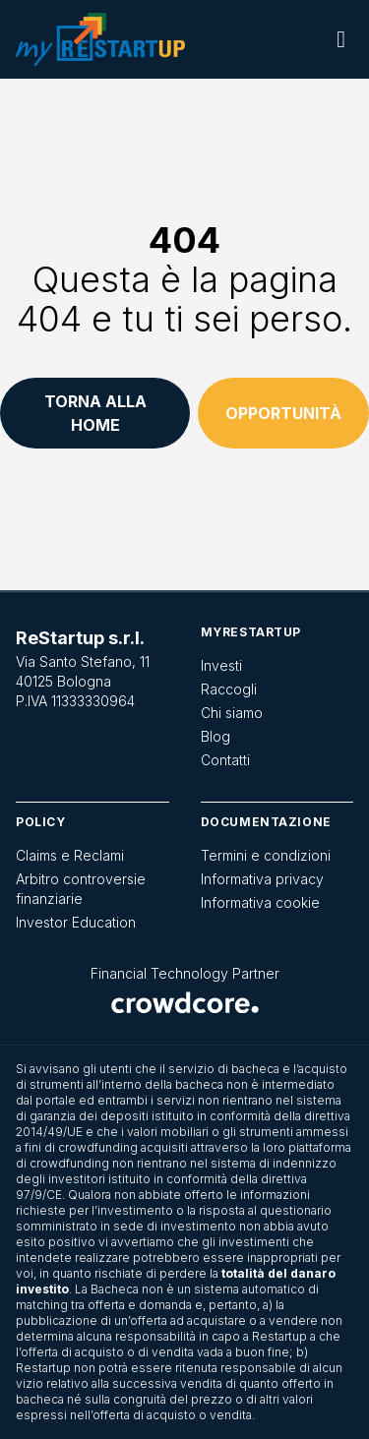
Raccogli (229, 689)
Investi (221, 665)
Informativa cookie (260, 902)
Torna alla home (95, 413)
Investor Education (76, 922)
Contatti (225, 759)
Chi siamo (232, 712)
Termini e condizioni (266, 855)
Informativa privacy (262, 878)
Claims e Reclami (70, 855)
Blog (215, 736)
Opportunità (283, 413)
